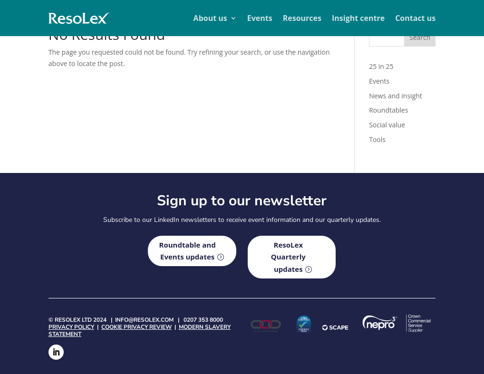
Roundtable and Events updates (187, 251)
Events (259, 18)
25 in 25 (381, 66)
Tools (377, 139)
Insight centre (358, 18)
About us (210, 18)
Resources (302, 18)
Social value (387, 124)
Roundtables (388, 110)
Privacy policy (71, 327)
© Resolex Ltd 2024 (77, 320)
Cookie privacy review (136, 327)
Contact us (415, 18)
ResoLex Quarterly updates (288, 257)
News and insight (395, 95)
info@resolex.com (144, 320)
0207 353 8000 (203, 320)
